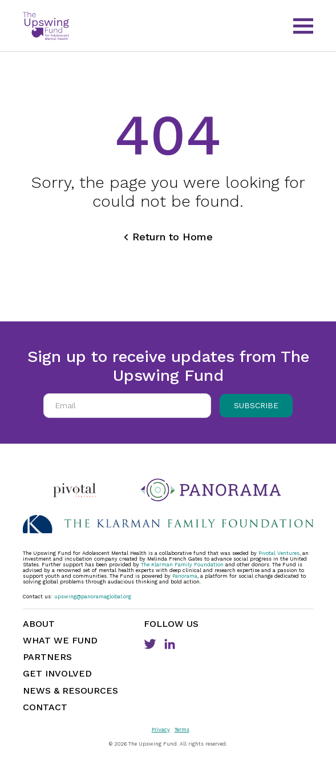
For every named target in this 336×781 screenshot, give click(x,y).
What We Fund (60, 640)
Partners (47, 656)
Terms (182, 729)
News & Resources (70, 690)
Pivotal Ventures (278, 553)
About (39, 623)
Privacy (161, 729)
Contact (45, 707)
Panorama (184, 576)
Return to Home (172, 237)
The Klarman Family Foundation (182, 564)
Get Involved (57, 673)
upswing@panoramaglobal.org (92, 596)
